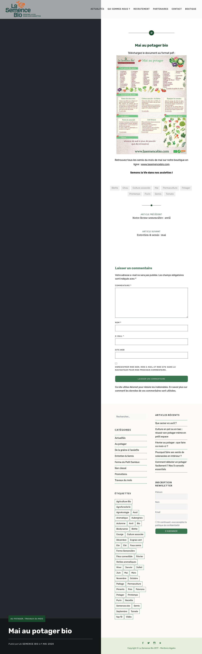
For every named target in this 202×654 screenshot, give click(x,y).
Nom (118, 322)
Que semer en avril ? (165, 423)
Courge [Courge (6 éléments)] (119, 534)
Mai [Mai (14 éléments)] (126, 573)
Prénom (158, 492)
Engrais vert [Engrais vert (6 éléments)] (136, 540)
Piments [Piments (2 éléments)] (120, 589)
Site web (120, 350)
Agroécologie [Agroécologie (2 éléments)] (122, 512)
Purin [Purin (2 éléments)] (118, 600)
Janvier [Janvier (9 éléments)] (129, 567)
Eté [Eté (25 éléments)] (125, 545)
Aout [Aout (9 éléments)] (135, 512)
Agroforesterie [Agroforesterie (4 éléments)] (123, 507)
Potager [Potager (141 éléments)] (120, 595)
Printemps (134, 194)
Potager (186, 188)
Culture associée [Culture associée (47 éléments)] (135, 534)
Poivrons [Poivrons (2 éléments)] (140, 589)
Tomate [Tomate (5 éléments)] (134, 611)
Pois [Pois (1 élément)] (130, 589)
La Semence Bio (28, 644)
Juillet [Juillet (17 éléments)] (139, 567)
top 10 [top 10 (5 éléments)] (119, 617)
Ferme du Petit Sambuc (127, 462)
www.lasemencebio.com (155, 164)
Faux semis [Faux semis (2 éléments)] (135, 545)
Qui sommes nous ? (119, 9)
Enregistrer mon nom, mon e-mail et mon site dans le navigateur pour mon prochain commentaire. (145, 368)
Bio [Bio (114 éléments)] (138, 523)
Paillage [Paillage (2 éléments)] (120, 584)
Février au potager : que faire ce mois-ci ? (170, 444)
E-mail (119, 336)
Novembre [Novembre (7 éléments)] (121, 578)
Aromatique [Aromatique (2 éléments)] (122, 518)
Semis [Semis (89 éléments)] (137, 606)
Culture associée (141, 188)
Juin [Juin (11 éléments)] (118, 573)
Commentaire (123, 285)
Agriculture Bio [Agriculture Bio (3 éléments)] (123, 501)
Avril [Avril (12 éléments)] (131, 523)
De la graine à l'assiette (127, 450)
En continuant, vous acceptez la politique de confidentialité (171, 524)
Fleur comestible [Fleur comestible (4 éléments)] (124, 556)
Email (157, 512)
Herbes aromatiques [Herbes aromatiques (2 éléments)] (126, 562)
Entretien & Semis (124, 456)
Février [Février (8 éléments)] (139, 556)
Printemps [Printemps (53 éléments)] (133, 595)
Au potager (17, 619)
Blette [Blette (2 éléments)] (134, 529)
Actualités (97, 9)
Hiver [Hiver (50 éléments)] (118, 567)
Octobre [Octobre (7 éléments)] (134, 578)
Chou (125, 188)
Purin (147, 194)
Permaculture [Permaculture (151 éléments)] (134, 584)
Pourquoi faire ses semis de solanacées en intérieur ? (169, 454)
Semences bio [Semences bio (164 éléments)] (123, 606)
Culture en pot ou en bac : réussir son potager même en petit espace (170, 433)
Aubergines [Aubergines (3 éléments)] (137, 518)
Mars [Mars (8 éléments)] (133, 573)
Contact (177, 9)
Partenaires (160, 9)
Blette (115, 188)
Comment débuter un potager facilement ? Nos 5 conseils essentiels (171, 466)
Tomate (170, 194)
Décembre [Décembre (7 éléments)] (121, 540)
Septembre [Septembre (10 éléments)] (121, 611)
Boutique (190, 9)
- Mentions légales (167, 648)
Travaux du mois (34, 619)
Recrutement (142, 9)
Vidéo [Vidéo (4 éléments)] (128, 617)
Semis (158, 194)
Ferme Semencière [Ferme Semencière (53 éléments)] (125, 551)
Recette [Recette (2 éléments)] (129, 600)
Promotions (121, 474)
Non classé (120, 468)
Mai (156, 188)
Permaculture (170, 188)
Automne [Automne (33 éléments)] (120, 523)
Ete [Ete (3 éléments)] (118, 545)
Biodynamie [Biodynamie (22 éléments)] (122, 529)
